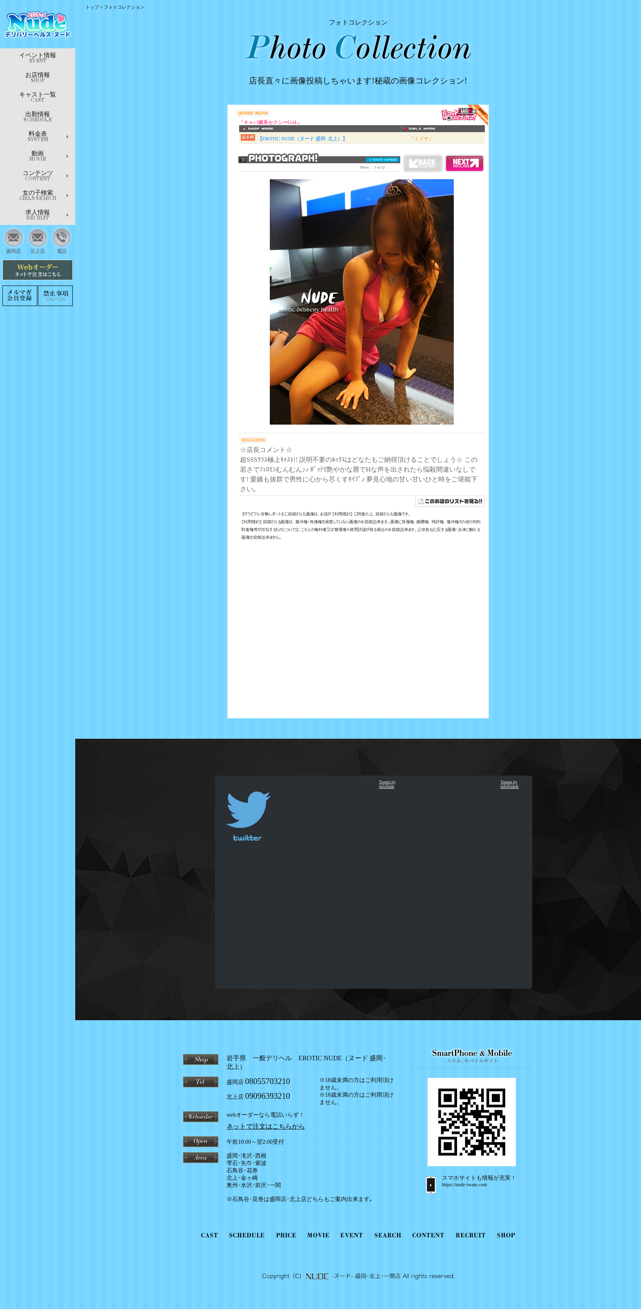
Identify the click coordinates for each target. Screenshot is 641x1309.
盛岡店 (14, 240)
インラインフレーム (358, 411)
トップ (92, 6)
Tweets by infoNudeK (509, 784)
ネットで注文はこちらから (265, 1126)
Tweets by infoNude (387, 784)
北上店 (38, 240)
